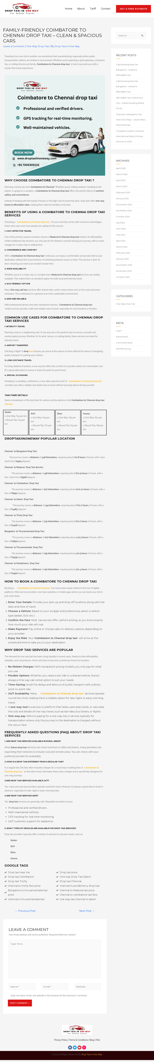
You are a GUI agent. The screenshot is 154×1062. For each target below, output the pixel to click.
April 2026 (121, 168)
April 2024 (121, 241)
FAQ (98, 1042)
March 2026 (121, 174)
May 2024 (120, 234)
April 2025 (120, 180)
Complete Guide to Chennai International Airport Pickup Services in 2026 (130, 136)
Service (9, 404)
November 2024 (124, 210)
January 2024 (122, 259)
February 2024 (123, 253)
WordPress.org (123, 349)
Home (68, 8)
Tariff (93, 8)
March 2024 (121, 247)
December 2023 (124, 265)
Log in (119, 330)
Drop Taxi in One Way (92, 1056)
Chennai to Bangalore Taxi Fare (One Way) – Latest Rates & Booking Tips (130, 119)
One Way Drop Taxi (38, 46)
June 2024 (121, 228)
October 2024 (123, 216)
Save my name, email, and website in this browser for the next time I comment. (49, 997)
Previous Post (25, 910)
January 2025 (122, 198)
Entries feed (122, 336)
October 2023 (123, 277)
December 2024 (124, 204)
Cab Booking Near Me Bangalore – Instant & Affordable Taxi (127, 69)
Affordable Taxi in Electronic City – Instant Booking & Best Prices (130, 103)
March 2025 (121, 186)
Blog (92, 1042)
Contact (106, 8)
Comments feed (124, 342)
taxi (31, 351)
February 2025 (123, 192)
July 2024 (120, 222)
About (81, 8)
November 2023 (124, 271)
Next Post (86, 910)
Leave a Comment (14, 46)
